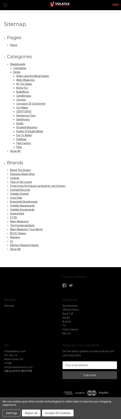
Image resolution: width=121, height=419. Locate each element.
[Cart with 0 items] (115, 5)
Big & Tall (67, 313)
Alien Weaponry (25, 79)
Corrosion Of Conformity (30, 103)
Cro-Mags (22, 107)
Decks (16, 72)
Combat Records (20, 189)
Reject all (31, 413)
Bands (66, 317)
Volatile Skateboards (22, 205)
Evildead (21, 139)
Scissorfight (17, 213)
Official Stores (70, 309)
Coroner (21, 99)
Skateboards (17, 64)
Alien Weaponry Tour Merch (26, 229)
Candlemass (23, 95)
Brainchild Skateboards (24, 201)
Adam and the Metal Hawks (32, 76)
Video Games (70, 329)
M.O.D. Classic (18, 233)
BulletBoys (22, 91)
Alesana (15, 237)
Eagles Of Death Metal (29, 131)
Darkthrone (23, 119)
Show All (15, 151)
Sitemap (9, 305)
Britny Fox (22, 87)
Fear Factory (23, 143)
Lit (11, 241)
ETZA (13, 217)
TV (64, 325)
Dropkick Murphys (26, 127)
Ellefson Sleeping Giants (24, 245)
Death (19, 123)
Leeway (14, 177)
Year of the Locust (21, 181)
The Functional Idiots (22, 225)
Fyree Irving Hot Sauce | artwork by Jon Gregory (38, 185)
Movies (66, 333)
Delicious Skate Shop (22, 174)
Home (13, 44)
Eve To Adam (24, 135)
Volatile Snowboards (22, 209)
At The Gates (24, 83)
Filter (19, 147)
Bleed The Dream (20, 170)
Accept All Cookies (58, 413)
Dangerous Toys (25, 115)
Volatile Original (19, 193)
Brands (66, 321)
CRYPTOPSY (24, 111)
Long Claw (16, 197)
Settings (11, 413)
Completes (19, 68)
